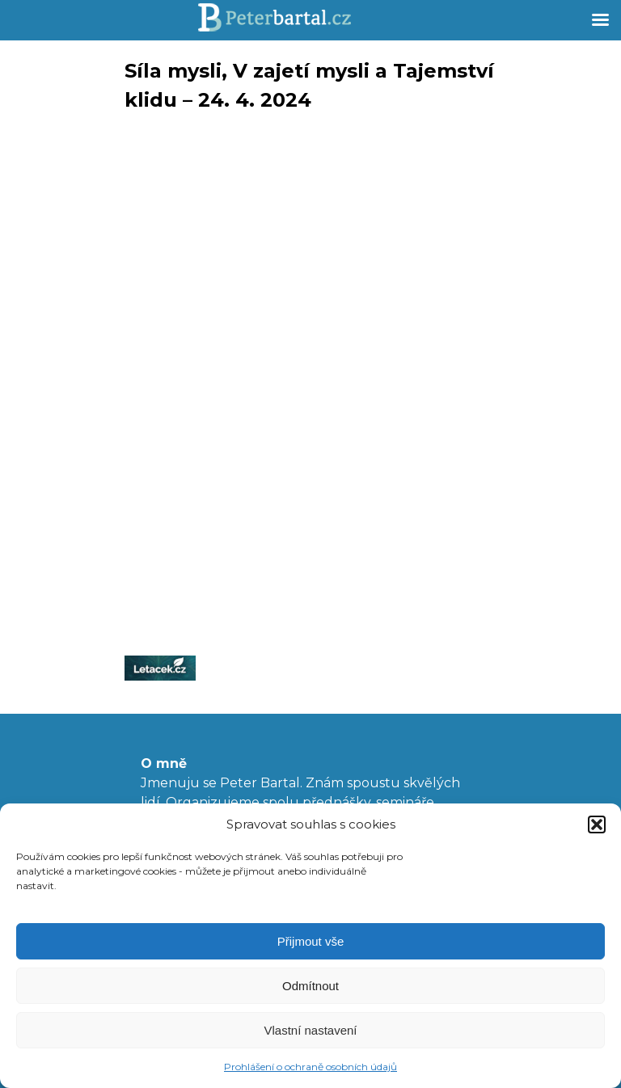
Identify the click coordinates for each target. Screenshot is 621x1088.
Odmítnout (310, 986)
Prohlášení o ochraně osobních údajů (310, 1067)
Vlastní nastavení (310, 1030)
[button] (597, 824)
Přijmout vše (310, 941)
